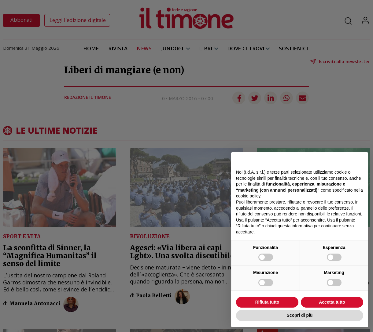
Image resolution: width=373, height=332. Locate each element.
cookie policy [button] (248, 195)
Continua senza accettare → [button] (334, 160)
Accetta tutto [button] (332, 302)
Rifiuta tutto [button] (267, 302)
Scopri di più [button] (300, 315)
